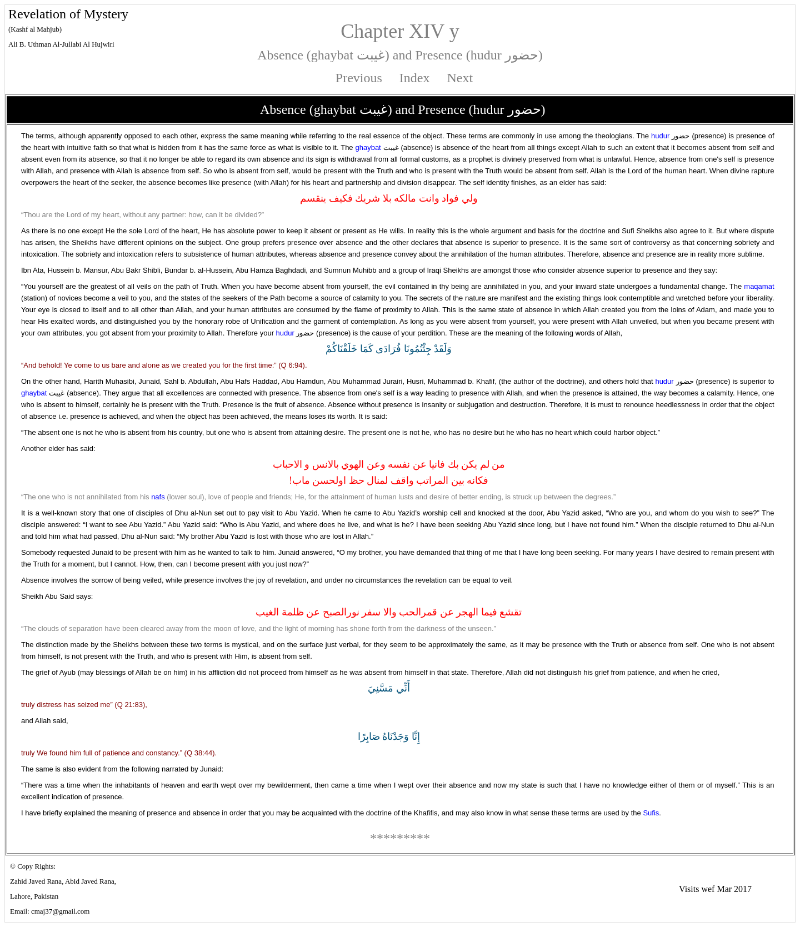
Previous (359, 78)
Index (414, 78)
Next (460, 78)
